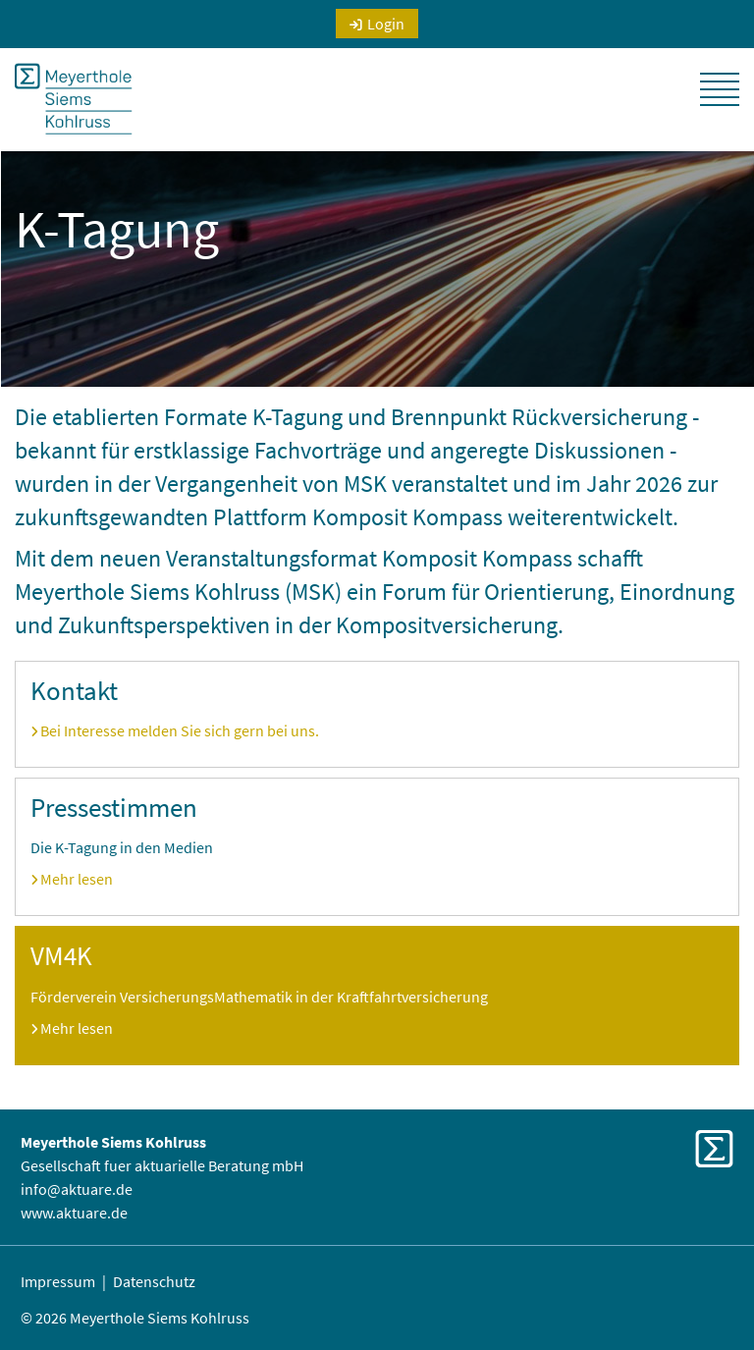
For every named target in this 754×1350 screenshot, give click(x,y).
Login (385, 23)
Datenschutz (154, 1281)
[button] (719, 89)
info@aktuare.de (77, 1189)
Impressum (58, 1281)
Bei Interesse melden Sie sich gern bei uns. (179, 730)
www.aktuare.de (74, 1212)
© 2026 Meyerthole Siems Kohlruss (135, 1317)
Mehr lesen (76, 879)
